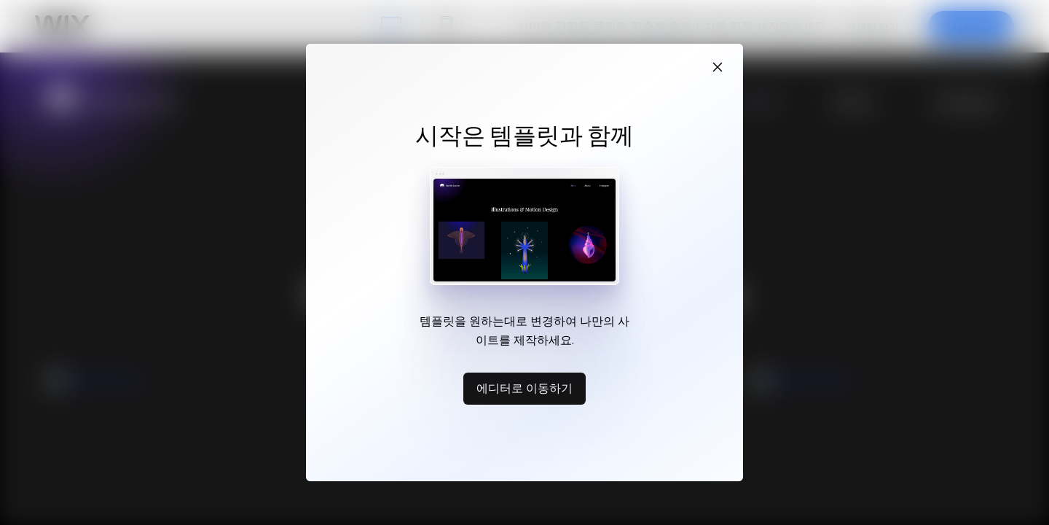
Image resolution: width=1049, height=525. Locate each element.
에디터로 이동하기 (524, 388)
